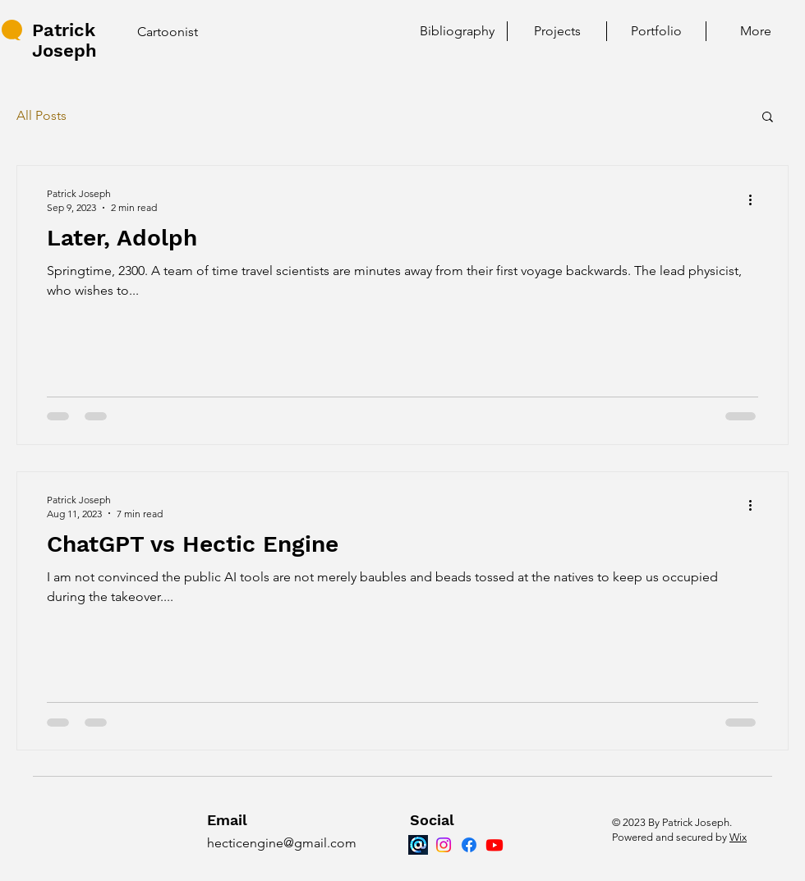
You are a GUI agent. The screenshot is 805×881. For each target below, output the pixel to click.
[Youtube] (494, 845)
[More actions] (756, 199)
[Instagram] (443, 845)
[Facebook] (469, 845)
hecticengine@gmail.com (281, 843)
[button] (767, 117)
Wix (738, 837)
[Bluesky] (418, 845)
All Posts (41, 115)
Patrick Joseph (64, 40)
